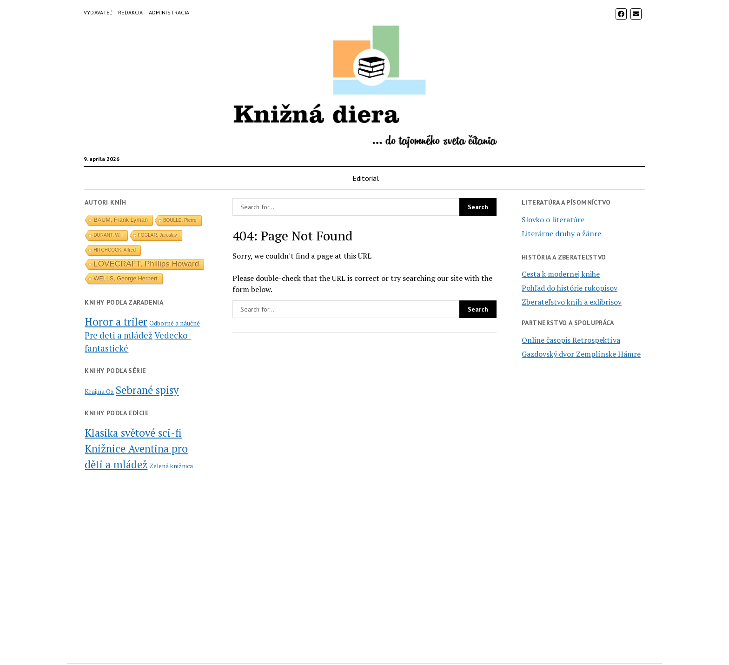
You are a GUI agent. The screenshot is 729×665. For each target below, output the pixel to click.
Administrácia (169, 12)
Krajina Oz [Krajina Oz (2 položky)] (99, 391)
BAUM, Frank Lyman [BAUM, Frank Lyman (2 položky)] (120, 220)
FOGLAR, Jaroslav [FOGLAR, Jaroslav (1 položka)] (157, 235)
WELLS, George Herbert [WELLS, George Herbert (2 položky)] (125, 278)
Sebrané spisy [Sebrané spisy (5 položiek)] (147, 390)
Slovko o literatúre (553, 219)
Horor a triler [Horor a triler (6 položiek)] (116, 321)
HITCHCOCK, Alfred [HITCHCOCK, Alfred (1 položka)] (114, 250)
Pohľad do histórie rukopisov (569, 288)
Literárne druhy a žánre (561, 233)
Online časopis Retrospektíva (571, 340)
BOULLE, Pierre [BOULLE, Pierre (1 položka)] (180, 220)
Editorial (365, 178)
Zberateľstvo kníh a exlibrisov (572, 302)
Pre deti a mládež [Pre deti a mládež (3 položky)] (118, 335)
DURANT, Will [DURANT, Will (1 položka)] (107, 235)
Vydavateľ (98, 12)
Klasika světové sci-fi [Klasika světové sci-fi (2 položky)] (133, 432)
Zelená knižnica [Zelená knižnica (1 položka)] (171, 466)
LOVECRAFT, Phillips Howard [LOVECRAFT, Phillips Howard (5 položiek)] (146, 263)
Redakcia (130, 12)
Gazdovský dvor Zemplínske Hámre (581, 354)
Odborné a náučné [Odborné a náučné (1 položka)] (174, 323)
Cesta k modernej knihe (561, 274)
